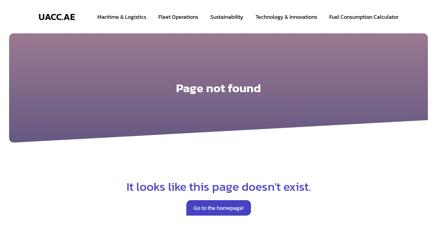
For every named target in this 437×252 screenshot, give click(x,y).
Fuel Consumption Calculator (363, 17)
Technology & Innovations (286, 17)
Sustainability (226, 17)
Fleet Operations (178, 17)
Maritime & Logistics (121, 17)
